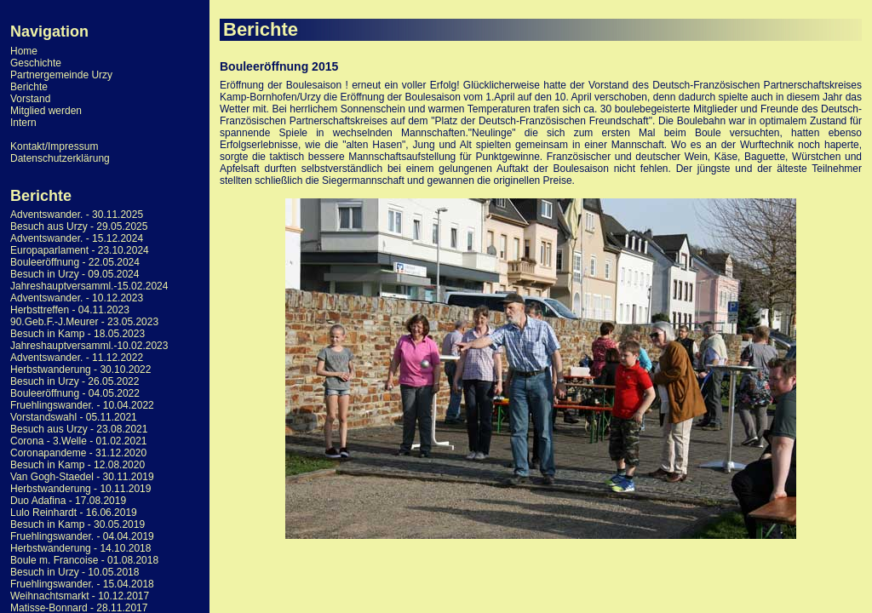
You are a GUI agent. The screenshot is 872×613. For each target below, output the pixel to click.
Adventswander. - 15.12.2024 (76, 238)
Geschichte (35, 63)
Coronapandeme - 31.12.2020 (78, 453)
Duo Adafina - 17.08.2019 (68, 501)
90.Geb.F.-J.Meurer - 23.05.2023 (84, 322)
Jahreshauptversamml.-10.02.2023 (89, 346)
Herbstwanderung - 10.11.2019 (80, 489)
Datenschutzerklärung (60, 158)
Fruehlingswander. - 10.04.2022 (82, 405)
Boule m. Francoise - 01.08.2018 (84, 560)
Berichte (29, 87)
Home (23, 51)
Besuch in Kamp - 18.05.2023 (77, 334)
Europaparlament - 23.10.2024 (79, 250)
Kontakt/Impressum (54, 146)
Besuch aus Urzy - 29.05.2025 (78, 226)
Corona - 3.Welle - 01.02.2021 (78, 441)
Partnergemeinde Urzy (61, 75)
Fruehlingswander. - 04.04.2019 (82, 536)
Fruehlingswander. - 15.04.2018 (82, 584)
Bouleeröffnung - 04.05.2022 (75, 393)
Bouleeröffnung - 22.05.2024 (75, 262)
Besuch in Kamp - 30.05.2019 (77, 524)
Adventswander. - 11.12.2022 (76, 358)
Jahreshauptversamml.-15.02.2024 (89, 286)
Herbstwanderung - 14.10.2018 (80, 548)
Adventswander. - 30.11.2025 (76, 215)
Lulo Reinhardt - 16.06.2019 (73, 512)
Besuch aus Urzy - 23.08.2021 (78, 429)
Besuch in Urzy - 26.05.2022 (74, 381)
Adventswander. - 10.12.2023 (76, 298)
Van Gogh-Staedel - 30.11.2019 (82, 477)
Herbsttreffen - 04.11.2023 (69, 310)
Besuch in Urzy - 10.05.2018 (74, 572)
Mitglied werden (46, 111)
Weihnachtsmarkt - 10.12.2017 (79, 596)
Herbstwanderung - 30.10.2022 (80, 369)
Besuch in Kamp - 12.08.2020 (77, 465)
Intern (23, 123)
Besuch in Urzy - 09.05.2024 (74, 274)
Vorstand (30, 99)
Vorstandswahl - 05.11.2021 (73, 417)
